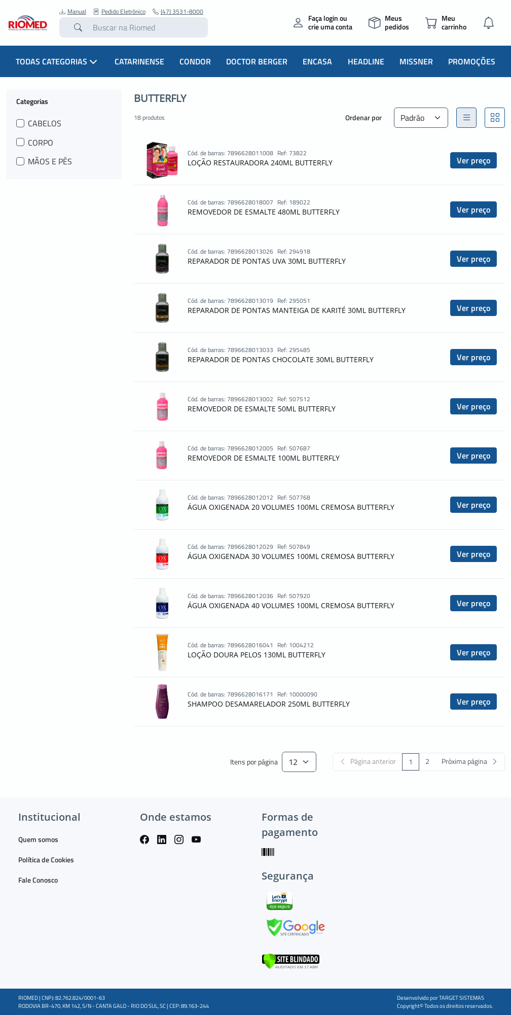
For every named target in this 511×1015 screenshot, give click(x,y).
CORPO (40, 142)
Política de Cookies (46, 859)
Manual (72, 11)
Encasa (317, 61)
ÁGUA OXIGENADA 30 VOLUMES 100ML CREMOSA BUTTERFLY (291, 556)
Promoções (471, 61)
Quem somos (38, 839)
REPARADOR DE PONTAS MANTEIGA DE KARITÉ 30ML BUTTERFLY (297, 310)
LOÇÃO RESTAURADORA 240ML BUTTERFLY (260, 162)
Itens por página (254, 762)
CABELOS (44, 123)
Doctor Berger (256, 61)
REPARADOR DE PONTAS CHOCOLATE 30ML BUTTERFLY (281, 359)
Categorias (32, 101)
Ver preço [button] (473, 160)
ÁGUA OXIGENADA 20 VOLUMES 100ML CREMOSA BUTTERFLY (291, 507)
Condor (195, 61)
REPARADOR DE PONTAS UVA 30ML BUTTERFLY (267, 261)
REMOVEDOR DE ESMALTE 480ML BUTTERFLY (264, 212)
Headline (366, 61)
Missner (416, 61)
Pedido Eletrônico (119, 11)
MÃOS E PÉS (50, 161)
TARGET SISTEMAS (461, 998)
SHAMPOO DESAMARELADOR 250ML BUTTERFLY (269, 704)
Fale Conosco (38, 879)
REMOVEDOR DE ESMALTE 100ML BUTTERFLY (264, 458)
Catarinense (139, 61)
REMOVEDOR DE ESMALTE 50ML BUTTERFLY (262, 408)
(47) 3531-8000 (178, 11)
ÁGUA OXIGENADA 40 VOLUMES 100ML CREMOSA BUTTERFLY (291, 605)
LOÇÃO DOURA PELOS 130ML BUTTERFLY (256, 654)
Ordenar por (363, 117)
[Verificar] (291, 960)
